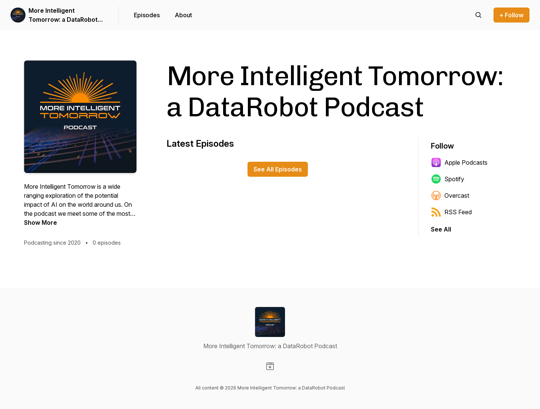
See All (441, 229)
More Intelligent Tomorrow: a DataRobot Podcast (63, 15)
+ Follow (512, 15)
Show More (40, 222)
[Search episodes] (479, 15)
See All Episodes (278, 169)
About (183, 15)
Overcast (450, 195)
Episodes (147, 15)
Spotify (447, 179)
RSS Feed (451, 212)
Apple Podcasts (459, 162)
